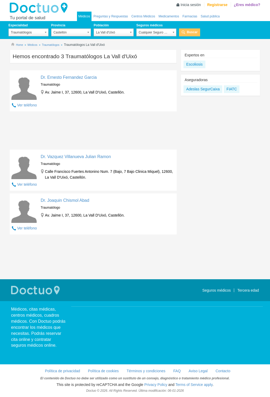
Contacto (222, 371)
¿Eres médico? (247, 5)
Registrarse (217, 5)
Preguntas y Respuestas (111, 16)
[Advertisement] (93, 132)
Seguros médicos (149, 25)
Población (101, 25)
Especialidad (18, 25)
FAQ (177, 371)
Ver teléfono (27, 105)
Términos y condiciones (146, 371)
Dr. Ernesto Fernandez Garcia (69, 77)
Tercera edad (248, 290)
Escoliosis (194, 64)
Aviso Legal (198, 371)
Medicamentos (168, 16)
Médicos (84, 16)
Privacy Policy (155, 385)
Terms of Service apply (194, 385)
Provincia (58, 25)
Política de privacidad (62, 371)
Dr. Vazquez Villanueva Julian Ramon (76, 156)
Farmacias (189, 16)
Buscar (192, 32)
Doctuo (40, 8)
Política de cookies (103, 371)
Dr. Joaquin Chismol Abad (65, 200)
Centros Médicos (143, 16)
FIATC (231, 89)
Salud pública (210, 16)
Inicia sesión (191, 5)
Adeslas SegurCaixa (203, 89)
